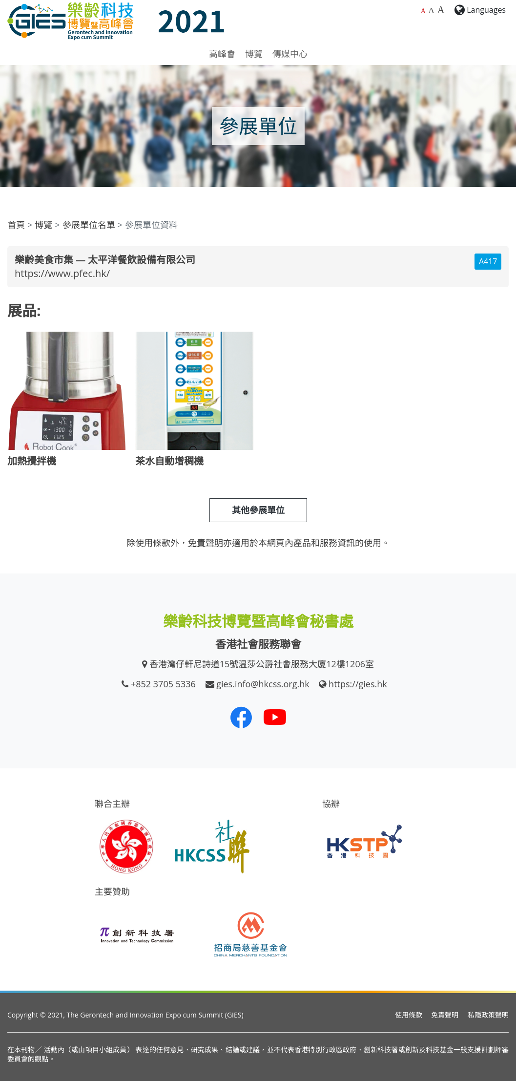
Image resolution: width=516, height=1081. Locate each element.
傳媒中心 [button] (290, 54)
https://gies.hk (358, 684)
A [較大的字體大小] (431, 10)
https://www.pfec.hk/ (62, 273)
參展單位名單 (88, 225)
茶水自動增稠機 (169, 460)
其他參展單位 (258, 510)
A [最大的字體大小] (440, 10)
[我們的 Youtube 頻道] (275, 717)
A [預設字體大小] (423, 11)
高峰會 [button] (222, 54)
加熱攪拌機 (31, 460)
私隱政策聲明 (488, 1014)
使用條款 (408, 1014)
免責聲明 (444, 1014)
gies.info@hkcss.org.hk (263, 684)
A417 (488, 261)
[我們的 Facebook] (241, 717)
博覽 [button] (254, 54)
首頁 (16, 225)
